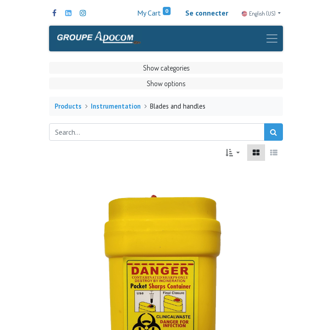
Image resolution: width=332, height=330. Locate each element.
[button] (233, 152)
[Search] (273, 132)
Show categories (166, 67)
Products (68, 106)
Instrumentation (116, 106)
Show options (166, 83)
